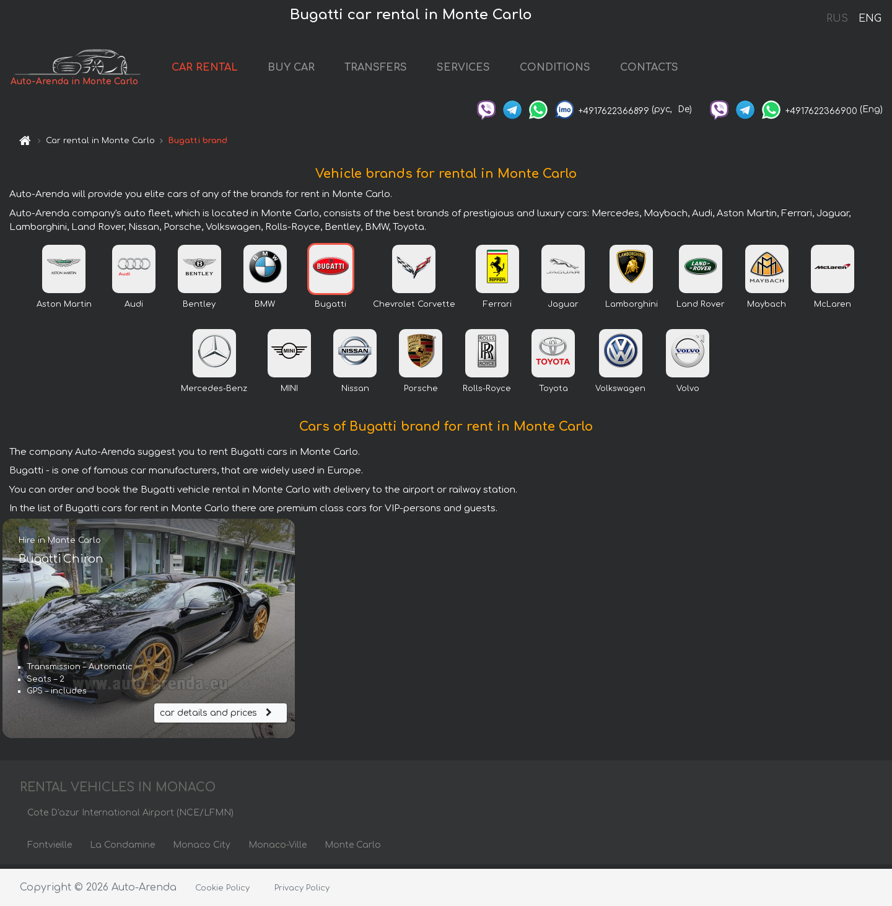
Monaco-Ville (277, 848)
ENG (870, 18)
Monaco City (201, 848)
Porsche (421, 392)
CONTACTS (667, 69)
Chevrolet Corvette (414, 308)
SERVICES (481, 69)
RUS (837, 18)
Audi (134, 308)
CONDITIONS (573, 69)
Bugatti (330, 308)
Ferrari (497, 308)
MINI (289, 392)
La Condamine (122, 848)
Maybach (766, 308)
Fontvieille (49, 848)
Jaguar (563, 308)
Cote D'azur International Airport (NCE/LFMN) (130, 816)
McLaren (832, 308)
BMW (265, 308)
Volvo (687, 392)
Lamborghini (631, 308)
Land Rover (700, 308)
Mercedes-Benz (214, 392)
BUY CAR (309, 69)
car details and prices (217, 716)
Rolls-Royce (487, 392)
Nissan (355, 392)
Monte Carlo (353, 848)
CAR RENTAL (223, 69)
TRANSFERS (393, 69)
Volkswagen (620, 392)
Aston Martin (64, 308)
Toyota (553, 392)
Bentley (199, 308)
